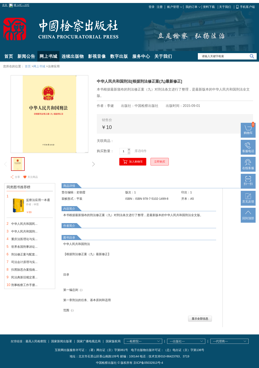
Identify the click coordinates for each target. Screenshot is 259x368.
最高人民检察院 (35, 341)
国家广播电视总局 (89, 341)
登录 (152, 6)
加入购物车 (136, 161)
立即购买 (159, 161)
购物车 (248, 131)
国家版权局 (113, 341)
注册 (160, 6)
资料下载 (209, 6)
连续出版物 (73, 56)
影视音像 (97, 56)
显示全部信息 (200, 318)
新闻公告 (26, 56)
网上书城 (48, 56)
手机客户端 (247, 6)
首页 (8, 56)
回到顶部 (248, 216)
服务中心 (141, 56)
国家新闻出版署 (61, 341)
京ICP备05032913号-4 (148, 362)
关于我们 (225, 6)
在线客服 (248, 166)
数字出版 (119, 56)
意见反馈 (248, 199)
